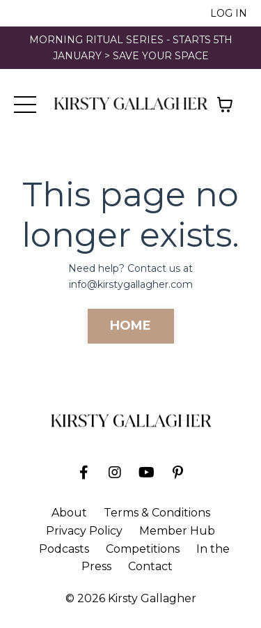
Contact (150, 566)
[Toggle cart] (225, 104)
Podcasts (64, 549)
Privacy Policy (84, 530)
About (69, 512)
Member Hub (177, 530)
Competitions (143, 549)
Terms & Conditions (157, 512)
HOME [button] (131, 325)
